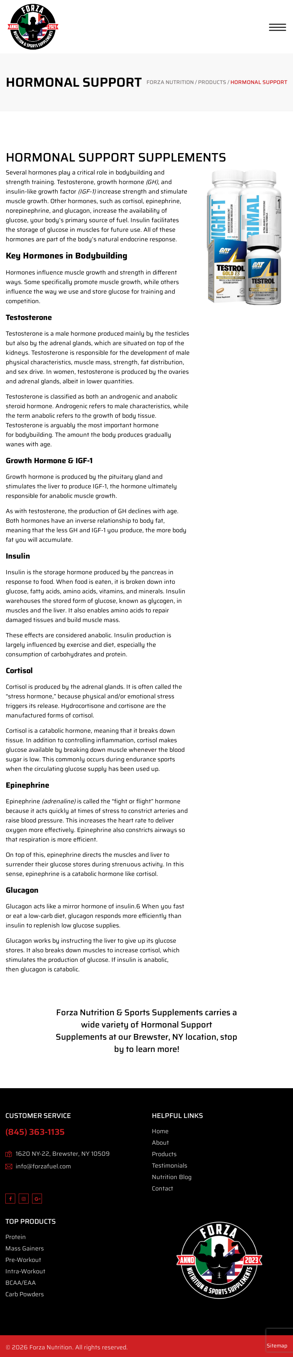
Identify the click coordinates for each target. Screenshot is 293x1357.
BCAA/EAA (20, 1283)
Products (164, 1154)
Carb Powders (24, 1294)
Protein (15, 1237)
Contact (162, 1188)
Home (160, 1131)
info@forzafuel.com (43, 1166)
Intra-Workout (25, 1271)
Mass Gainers (24, 1248)
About (160, 1142)
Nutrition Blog (172, 1177)
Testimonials (169, 1165)
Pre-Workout (23, 1260)
